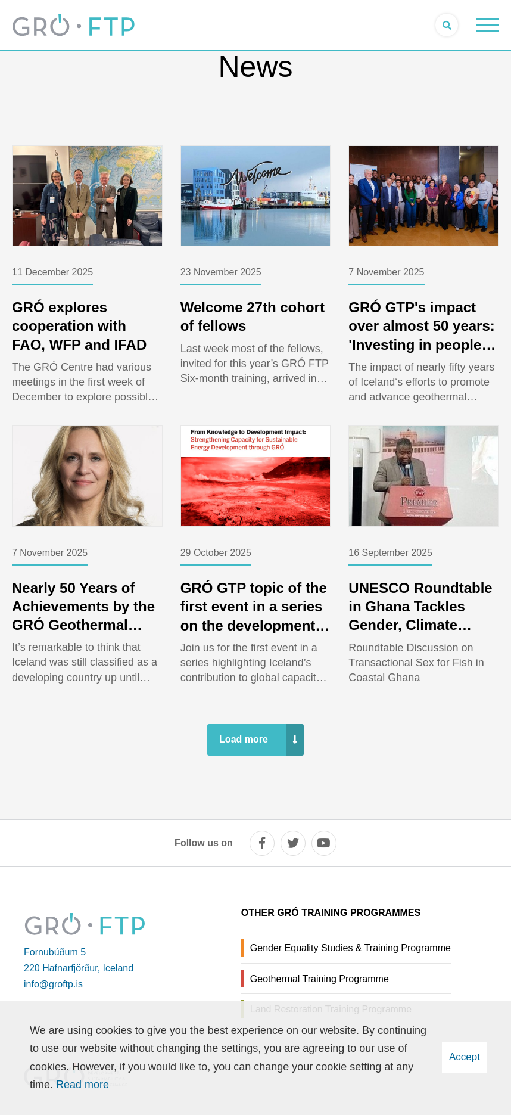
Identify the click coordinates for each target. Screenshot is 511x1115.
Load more (243, 739)
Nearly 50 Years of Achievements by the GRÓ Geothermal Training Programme (83, 616)
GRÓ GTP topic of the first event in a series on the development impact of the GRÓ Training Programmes (254, 625)
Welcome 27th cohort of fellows (252, 316)
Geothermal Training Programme (319, 979)
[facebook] (262, 843)
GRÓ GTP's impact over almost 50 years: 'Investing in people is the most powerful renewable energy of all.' (422, 353)
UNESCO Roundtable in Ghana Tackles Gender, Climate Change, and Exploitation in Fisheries (420, 634)
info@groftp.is (53, 984)
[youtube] (323, 843)
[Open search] (446, 25)
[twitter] (293, 843)
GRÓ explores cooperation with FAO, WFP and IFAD (79, 325)
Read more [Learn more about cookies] (82, 1085)
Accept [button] (464, 1057)
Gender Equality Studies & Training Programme (350, 948)
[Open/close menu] (487, 25)
